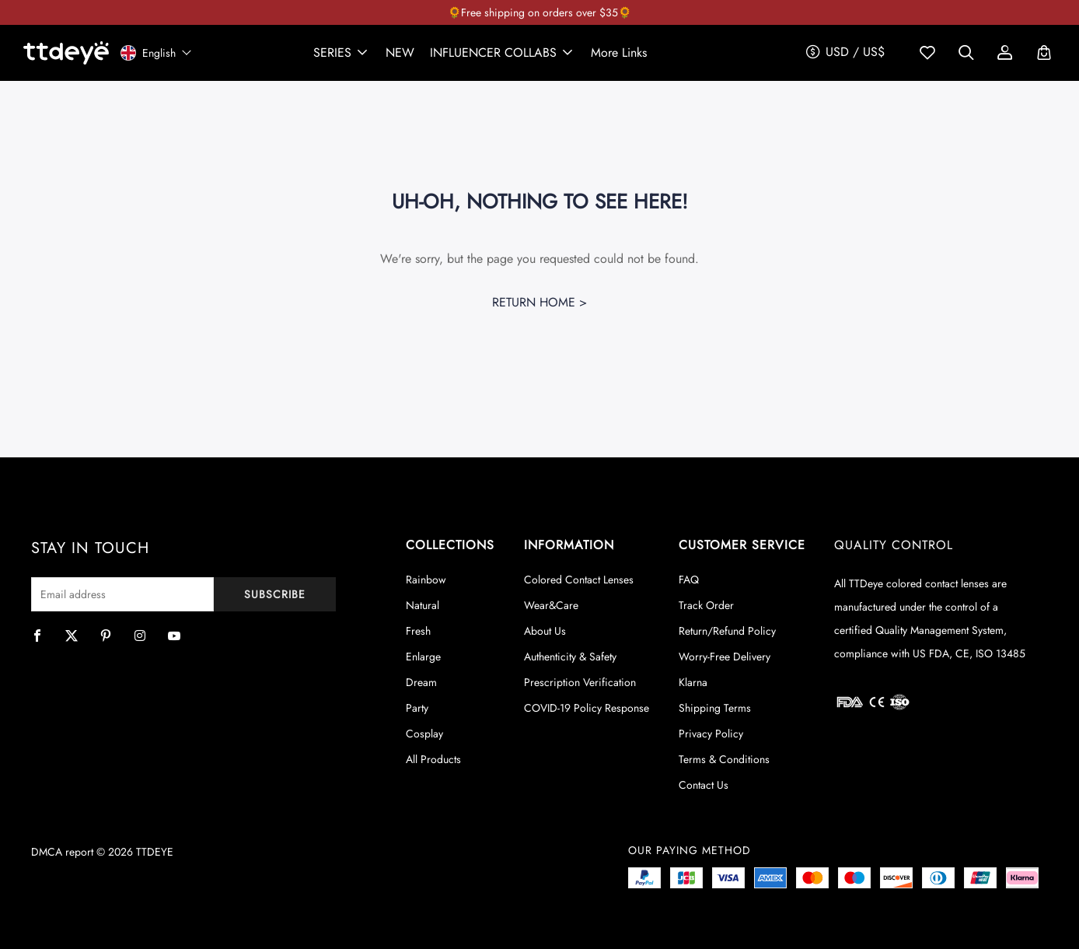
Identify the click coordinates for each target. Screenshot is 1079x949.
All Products (433, 759)
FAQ (689, 579)
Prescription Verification (580, 682)
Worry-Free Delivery (724, 656)
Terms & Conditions (724, 759)
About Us (545, 631)
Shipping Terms (715, 708)
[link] (400, 53)
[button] (342, 53)
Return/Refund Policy (727, 631)
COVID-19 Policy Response (586, 708)
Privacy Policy (711, 733)
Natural (422, 605)
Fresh (418, 631)
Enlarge (423, 656)
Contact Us (703, 785)
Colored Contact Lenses (579, 579)
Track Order (706, 605)
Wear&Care (551, 605)
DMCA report (62, 852)
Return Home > (539, 302)
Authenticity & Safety (570, 656)
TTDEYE (154, 852)
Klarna (693, 682)
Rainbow (426, 579)
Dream (421, 682)
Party (417, 708)
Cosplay (424, 733)
